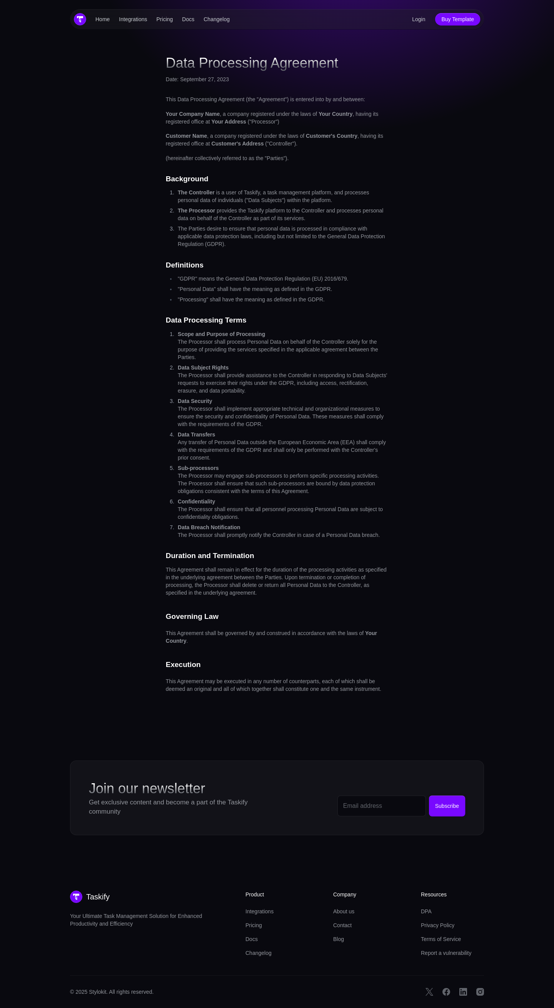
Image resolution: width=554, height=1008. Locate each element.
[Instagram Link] (480, 992)
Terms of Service (441, 939)
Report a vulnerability (446, 953)
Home (102, 19)
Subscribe (447, 806)
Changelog (217, 19)
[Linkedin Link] (463, 992)
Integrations (133, 19)
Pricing (165, 19)
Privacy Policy (437, 925)
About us (343, 911)
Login (418, 19)
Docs (188, 19)
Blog (338, 939)
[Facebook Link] (446, 992)
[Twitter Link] (429, 992)
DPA (426, 911)
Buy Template (457, 19)
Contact (342, 925)
